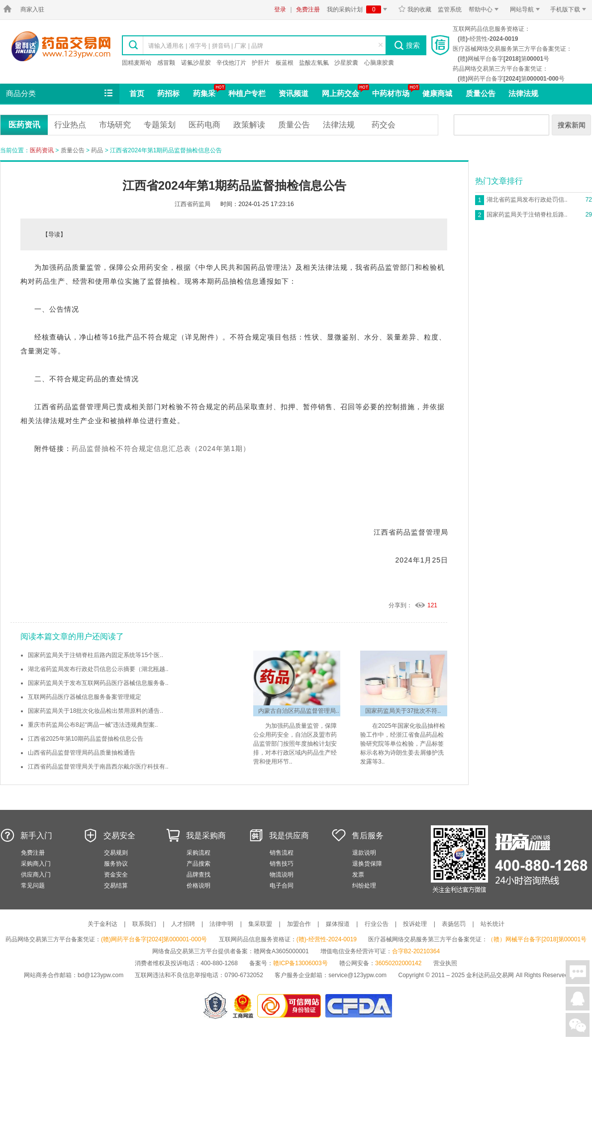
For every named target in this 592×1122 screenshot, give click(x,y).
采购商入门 (36, 863)
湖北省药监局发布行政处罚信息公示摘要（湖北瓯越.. (98, 669)
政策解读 (249, 124)
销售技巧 (282, 863)
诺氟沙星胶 (196, 62)
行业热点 (70, 124)
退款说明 (364, 852)
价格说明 (198, 885)
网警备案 (215, 1006)
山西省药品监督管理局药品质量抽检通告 (81, 752)
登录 (280, 9)
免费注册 (308, 9)
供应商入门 (36, 874)
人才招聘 (183, 923)
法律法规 (523, 93)
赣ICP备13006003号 (300, 963)
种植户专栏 (247, 93)
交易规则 (116, 852)
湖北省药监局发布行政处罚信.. (527, 199)
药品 (97, 150)
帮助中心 (485, 9)
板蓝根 (285, 62)
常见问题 (33, 885)
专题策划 (160, 124)
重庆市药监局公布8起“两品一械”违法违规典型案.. (93, 724)
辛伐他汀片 (231, 62)
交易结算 (116, 885)
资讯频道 (293, 93)
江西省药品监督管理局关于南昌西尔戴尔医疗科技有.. (98, 766)
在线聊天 (578, 972)
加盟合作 (299, 923)
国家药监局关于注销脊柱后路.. (527, 214)
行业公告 (377, 923)
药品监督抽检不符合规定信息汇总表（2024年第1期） (161, 448)
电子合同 (282, 885)
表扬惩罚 (454, 923)
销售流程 (282, 852)
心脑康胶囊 (379, 62)
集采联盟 (260, 923)
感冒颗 (166, 62)
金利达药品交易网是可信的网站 (291, 1006)
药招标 (168, 93)
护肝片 (261, 62)
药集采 (204, 93)
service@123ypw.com (357, 975)
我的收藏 (414, 9)
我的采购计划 (359, 9)
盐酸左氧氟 (314, 62)
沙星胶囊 (346, 62)
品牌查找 (198, 874)
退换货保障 (367, 863)
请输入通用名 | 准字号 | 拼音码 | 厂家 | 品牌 (205, 45)
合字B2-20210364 (416, 951)
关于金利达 (102, 923)
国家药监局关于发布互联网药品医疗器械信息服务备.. (98, 682)
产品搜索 (198, 863)
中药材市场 (390, 93)
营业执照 (445, 963)
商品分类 (60, 94)
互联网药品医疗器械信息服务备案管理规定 (84, 696)
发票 (358, 874)
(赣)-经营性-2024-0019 (326, 939)
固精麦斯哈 (137, 62)
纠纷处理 (364, 885)
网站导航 (526, 9)
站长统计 (492, 923)
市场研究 (115, 124)
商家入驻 (32, 9)
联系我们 (144, 923)
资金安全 (116, 874)
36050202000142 (398, 963)
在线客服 (578, 998)
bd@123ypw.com (100, 975)
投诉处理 (415, 923)
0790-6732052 (244, 975)
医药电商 (204, 124)
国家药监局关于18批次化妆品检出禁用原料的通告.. (95, 710)
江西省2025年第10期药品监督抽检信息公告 (85, 738)
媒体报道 (338, 923)
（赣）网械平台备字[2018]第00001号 (537, 939)
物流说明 (282, 874)
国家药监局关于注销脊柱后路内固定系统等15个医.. (95, 655)
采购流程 (198, 852)
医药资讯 (24, 124)
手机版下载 (570, 9)
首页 (136, 93)
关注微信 (578, 1025)
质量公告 (480, 93)
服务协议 (116, 863)
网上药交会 (340, 93)
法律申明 (221, 923)
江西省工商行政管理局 (243, 1006)
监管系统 (450, 9)
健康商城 (437, 93)
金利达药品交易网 (61, 46)
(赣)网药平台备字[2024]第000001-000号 (154, 939)
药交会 (383, 124)
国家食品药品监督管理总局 (358, 1006)
